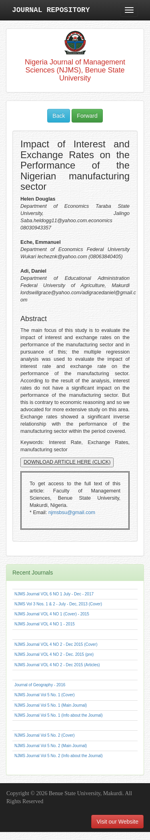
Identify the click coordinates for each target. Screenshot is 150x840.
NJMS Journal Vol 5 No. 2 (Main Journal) (50, 746)
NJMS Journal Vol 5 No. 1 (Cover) (44, 695)
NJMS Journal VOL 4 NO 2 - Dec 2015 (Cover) (55, 644)
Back (58, 116)
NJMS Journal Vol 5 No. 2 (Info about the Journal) (58, 756)
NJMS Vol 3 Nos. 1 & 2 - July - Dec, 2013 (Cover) (58, 604)
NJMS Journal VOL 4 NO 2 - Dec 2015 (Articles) (57, 665)
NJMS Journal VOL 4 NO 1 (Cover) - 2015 (51, 614)
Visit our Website (117, 821)
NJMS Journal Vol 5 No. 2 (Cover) (44, 735)
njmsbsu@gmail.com (71, 512)
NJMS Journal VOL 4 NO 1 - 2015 (44, 624)
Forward (87, 116)
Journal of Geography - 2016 (39, 685)
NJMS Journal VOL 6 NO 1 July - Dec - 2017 (54, 594)
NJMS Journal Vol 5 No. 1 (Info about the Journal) (58, 715)
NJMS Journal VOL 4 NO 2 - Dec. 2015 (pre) (54, 654)
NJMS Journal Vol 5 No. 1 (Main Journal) (50, 705)
